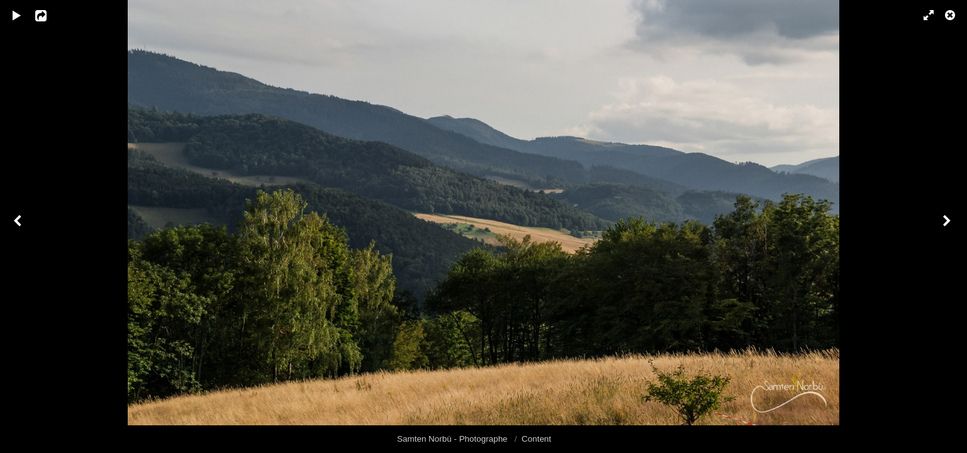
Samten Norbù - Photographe (453, 439)
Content (536, 439)
